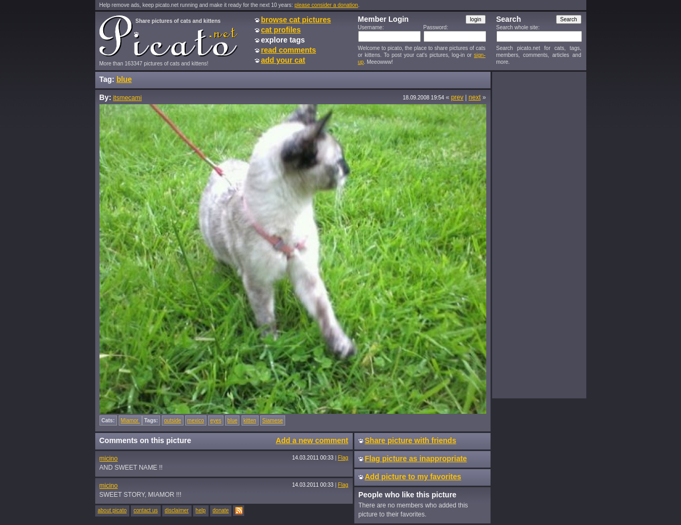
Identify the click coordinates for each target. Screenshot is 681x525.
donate (221, 510)
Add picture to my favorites (413, 476)
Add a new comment (312, 440)
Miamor (130, 420)
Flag (343, 458)
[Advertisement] (539, 234)
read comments (288, 50)
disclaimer (177, 510)
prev (457, 97)
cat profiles (281, 30)
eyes (215, 420)
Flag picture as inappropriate (416, 458)
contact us (146, 510)
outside (172, 420)
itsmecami (127, 98)
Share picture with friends (410, 440)
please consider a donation (326, 5)
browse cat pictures (296, 19)
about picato (112, 510)
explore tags (283, 40)
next (475, 97)
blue (124, 79)
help (201, 510)
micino (108, 458)
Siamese (272, 420)
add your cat (283, 60)
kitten (250, 420)
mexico (195, 420)
